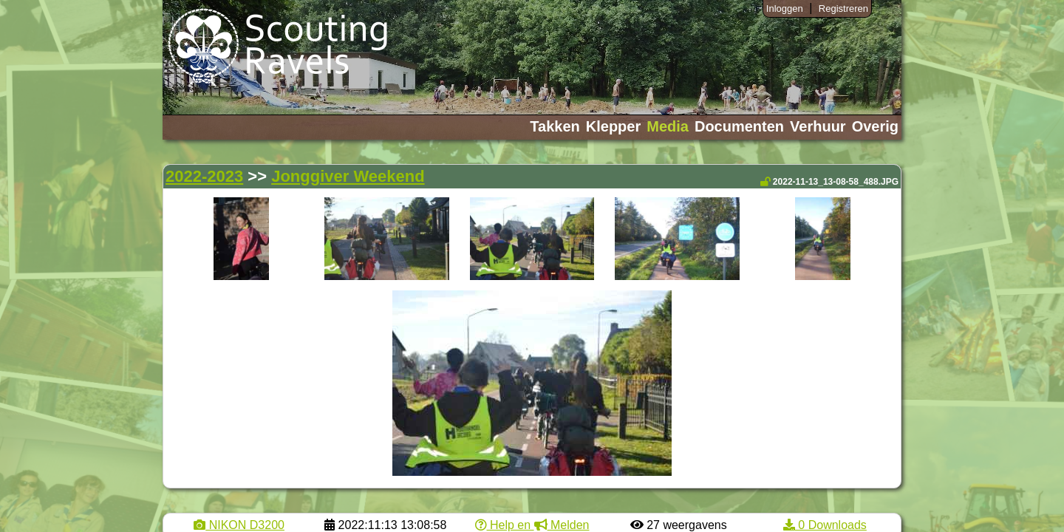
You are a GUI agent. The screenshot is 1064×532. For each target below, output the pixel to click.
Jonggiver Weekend (347, 176)
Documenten (739, 126)
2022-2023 (204, 176)
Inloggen (784, 8)
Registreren (843, 8)
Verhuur (818, 126)
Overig (875, 126)
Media (668, 126)
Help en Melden (532, 525)
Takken (554, 126)
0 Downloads (825, 525)
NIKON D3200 (239, 525)
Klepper (613, 126)
